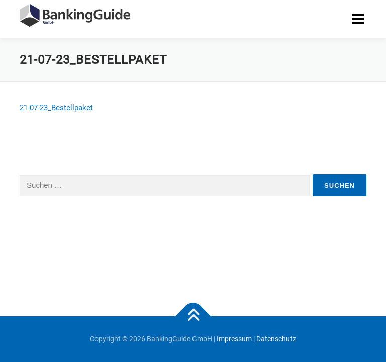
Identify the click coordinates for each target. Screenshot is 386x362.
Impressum (234, 339)
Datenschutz (276, 339)
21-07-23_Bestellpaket (56, 107)
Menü (357, 18)
